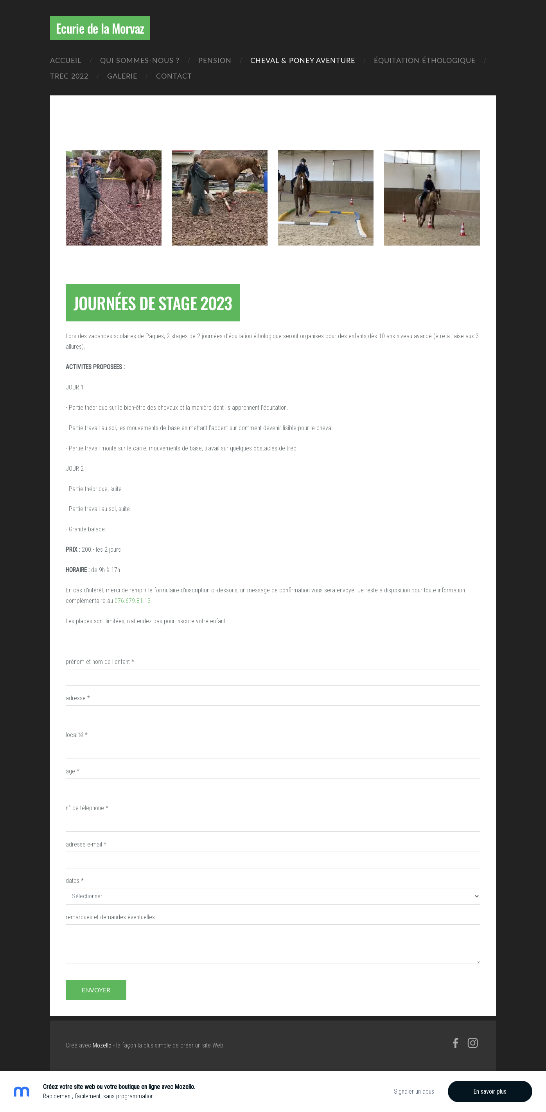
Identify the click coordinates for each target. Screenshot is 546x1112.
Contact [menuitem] (174, 76)
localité (77, 735)
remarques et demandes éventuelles (110, 917)
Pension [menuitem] (215, 60)
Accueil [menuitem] (65, 60)
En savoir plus (490, 1091)
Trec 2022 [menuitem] (69, 76)
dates (75, 880)
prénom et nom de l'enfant (100, 661)
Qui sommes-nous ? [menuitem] (140, 60)
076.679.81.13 (133, 600)
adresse (78, 698)
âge (72, 771)
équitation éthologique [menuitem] (425, 60)
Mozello (102, 1045)
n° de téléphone (87, 808)
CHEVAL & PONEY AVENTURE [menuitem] (302, 60)
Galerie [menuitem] (122, 76)
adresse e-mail (86, 844)
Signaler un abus (414, 1091)
